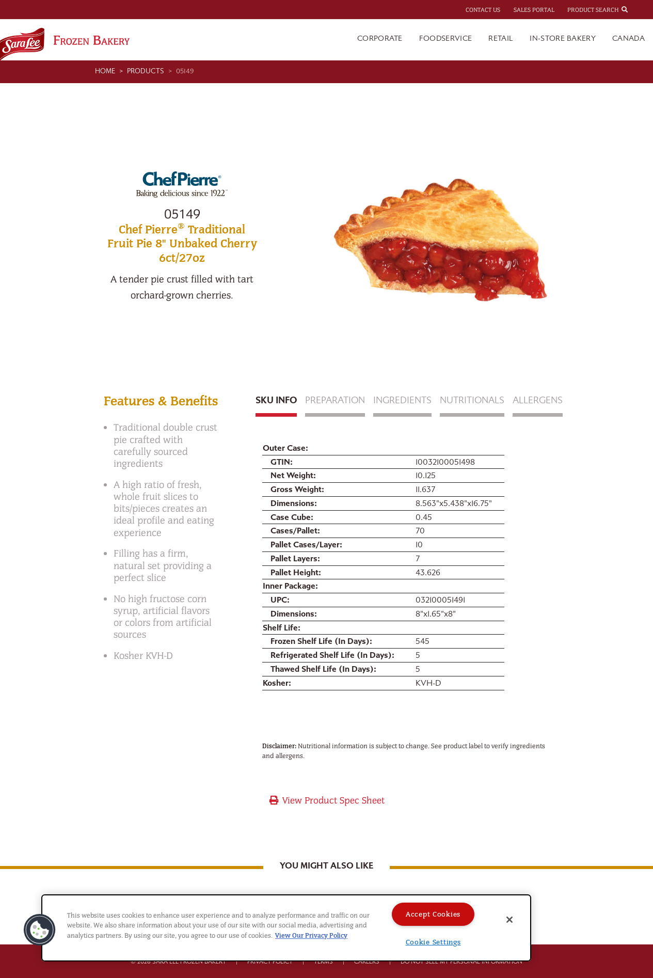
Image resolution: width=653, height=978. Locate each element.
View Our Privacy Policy (311, 935)
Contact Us (483, 9)
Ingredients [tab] (402, 400)
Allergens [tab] (538, 400)
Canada (628, 38)
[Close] (509, 919)
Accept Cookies (433, 914)
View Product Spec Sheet (326, 800)
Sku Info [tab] (276, 400)
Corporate (380, 38)
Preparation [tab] (335, 400)
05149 (185, 71)
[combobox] (634, 9)
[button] (39, 930)
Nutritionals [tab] (472, 400)
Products (145, 71)
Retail (500, 38)
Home (105, 71)
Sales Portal (534, 9)
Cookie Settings (433, 942)
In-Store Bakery (563, 38)
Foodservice (445, 38)
